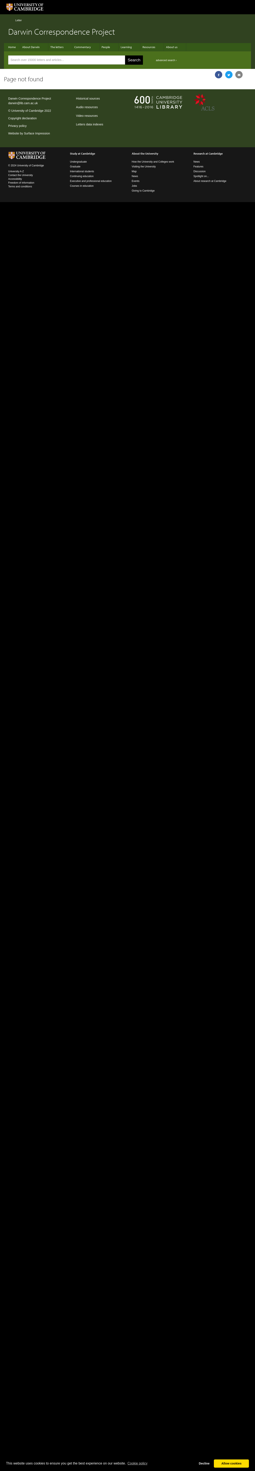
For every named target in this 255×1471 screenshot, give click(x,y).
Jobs (134, 185)
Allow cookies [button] (231, 1463)
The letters (57, 47)
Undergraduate (78, 161)
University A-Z (16, 171)
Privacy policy (17, 126)
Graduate (75, 166)
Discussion (200, 171)
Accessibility (15, 178)
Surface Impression (37, 133)
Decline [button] (204, 1463)
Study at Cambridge (82, 153)
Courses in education (82, 185)
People (106, 47)
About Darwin (31, 47)
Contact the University (20, 175)
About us (172, 47)
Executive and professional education (91, 181)
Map (134, 171)
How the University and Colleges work (153, 161)
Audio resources (87, 107)
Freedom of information (21, 182)
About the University (145, 153)
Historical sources (88, 98)
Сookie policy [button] (137, 1463)
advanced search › (166, 60)
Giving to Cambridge (143, 190)
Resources (149, 47)
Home (10, 20)
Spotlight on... (201, 176)
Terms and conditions (20, 186)
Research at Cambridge (208, 153)
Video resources (87, 115)
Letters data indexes (89, 124)
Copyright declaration (22, 118)
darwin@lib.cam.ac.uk (23, 103)
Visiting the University (144, 166)
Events (136, 181)
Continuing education (82, 176)
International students (82, 171)
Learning (126, 47)
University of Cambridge (27, 110)
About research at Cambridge (210, 181)
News (135, 176)
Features (198, 166)
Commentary (82, 47)
